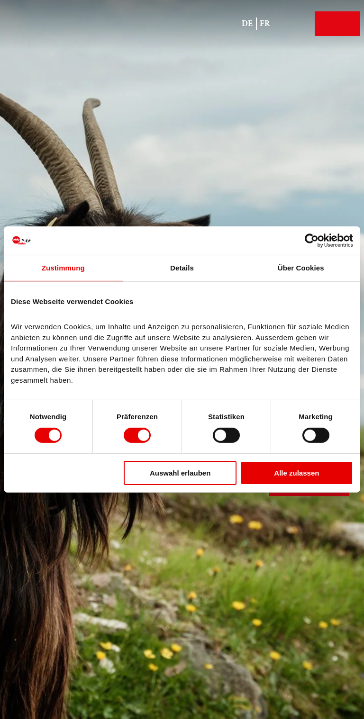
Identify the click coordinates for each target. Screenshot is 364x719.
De (247, 23)
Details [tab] (182, 268)
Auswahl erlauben (180, 473)
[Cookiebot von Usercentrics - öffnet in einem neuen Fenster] (311, 241)
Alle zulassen (296, 473)
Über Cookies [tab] (301, 268)
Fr (265, 23)
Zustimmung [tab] (63, 268)
